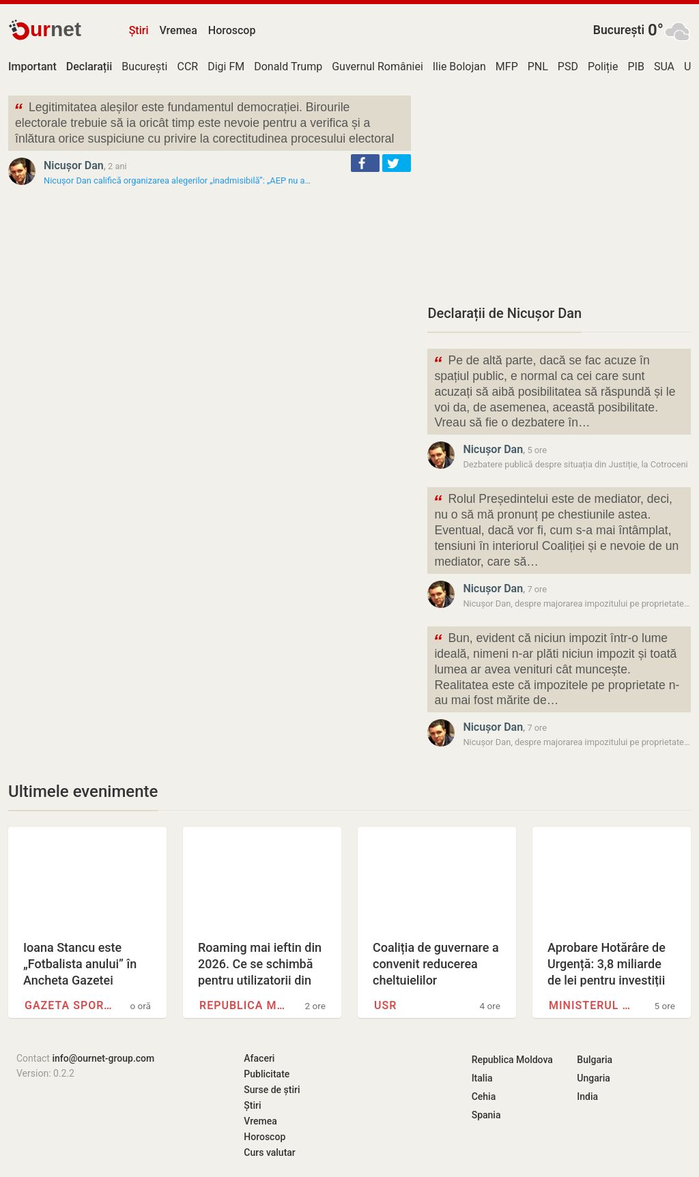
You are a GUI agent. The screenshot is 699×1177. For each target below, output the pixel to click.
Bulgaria (594, 1059)
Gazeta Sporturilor (69, 1005)
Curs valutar (269, 1152)
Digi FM (226, 66)
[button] (365, 163)
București (618, 30)
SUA (664, 66)
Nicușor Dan (74, 165)
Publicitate (266, 1074)
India (587, 1096)
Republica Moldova (243, 1005)
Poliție (603, 66)
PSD (568, 66)
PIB (635, 66)
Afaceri (259, 1058)
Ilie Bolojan (459, 66)
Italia (482, 1078)
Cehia (484, 1096)
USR (385, 1005)
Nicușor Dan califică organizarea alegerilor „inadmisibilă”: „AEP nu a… (177, 180)
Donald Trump (288, 66)
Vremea (178, 30)
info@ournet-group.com (103, 1058)
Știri (139, 30)
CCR (187, 66)
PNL (538, 66)
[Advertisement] (559, 191)
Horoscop (232, 30)
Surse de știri (272, 1089)
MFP (507, 66)
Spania (486, 1114)
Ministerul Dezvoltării (593, 1005)
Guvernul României (377, 66)
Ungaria (593, 1078)
